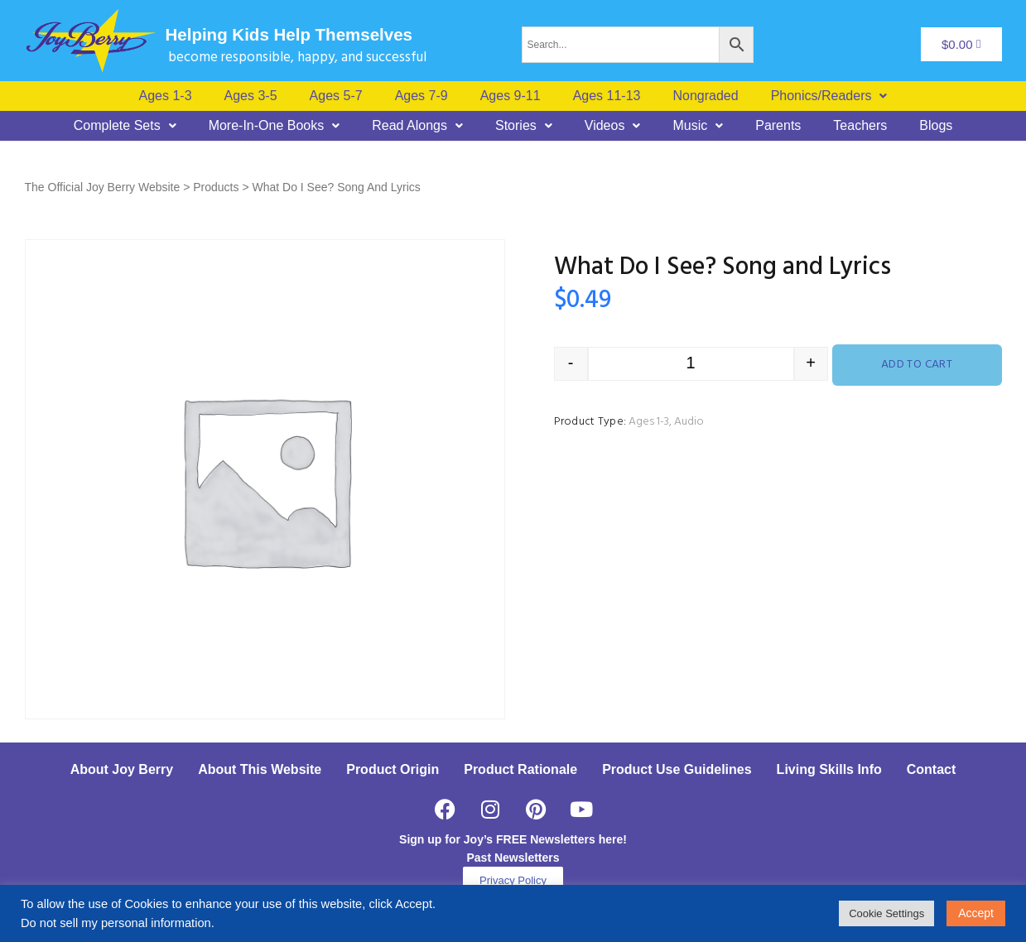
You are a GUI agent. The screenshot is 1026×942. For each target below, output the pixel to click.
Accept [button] (976, 913)
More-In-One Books (274, 125)
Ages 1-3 (165, 96)
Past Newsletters (512, 857)
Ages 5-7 (336, 96)
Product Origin (392, 769)
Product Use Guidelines (676, 769)
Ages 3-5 (250, 96)
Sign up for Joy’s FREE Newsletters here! (513, 839)
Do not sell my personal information (116, 923)
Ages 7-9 (421, 96)
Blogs (935, 125)
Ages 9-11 (510, 96)
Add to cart (917, 364)
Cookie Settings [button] (886, 913)
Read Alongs (417, 125)
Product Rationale (520, 769)
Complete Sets (125, 125)
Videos (613, 125)
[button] (829, 96)
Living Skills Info (829, 769)
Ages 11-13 (607, 96)
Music (697, 125)
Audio (689, 421)
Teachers (860, 125)
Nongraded (705, 96)
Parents (778, 125)
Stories (523, 125)
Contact (931, 769)
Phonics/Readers (829, 96)
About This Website (259, 769)
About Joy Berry (121, 769)
